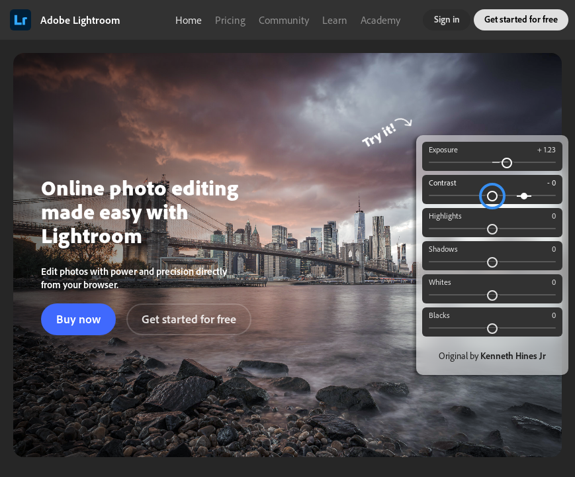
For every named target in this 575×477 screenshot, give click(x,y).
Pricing (230, 19)
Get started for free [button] (521, 19)
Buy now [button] (78, 319)
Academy (380, 19)
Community (284, 19)
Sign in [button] (447, 19)
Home (188, 19)
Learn (334, 19)
